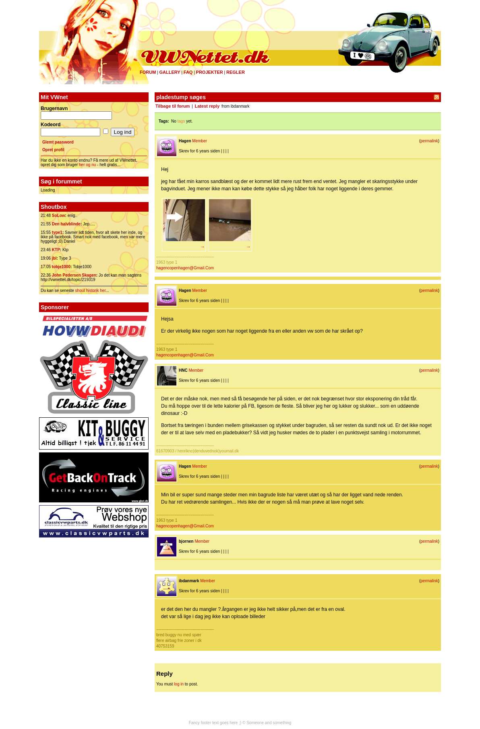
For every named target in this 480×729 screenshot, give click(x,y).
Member (199, 141)
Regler (235, 72)
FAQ (188, 72)
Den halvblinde (66, 224)
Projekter (209, 72)
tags (181, 121)
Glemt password (58, 142)
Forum (148, 72)
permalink (429, 141)
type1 (57, 232)
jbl (54, 258)
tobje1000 (61, 267)
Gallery (169, 72)
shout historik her (90, 290)
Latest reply (207, 106)
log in (179, 684)
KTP (56, 250)
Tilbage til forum (172, 106)
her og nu (87, 164)
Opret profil (53, 150)
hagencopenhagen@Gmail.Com (185, 268)
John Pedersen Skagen (74, 275)
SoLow (58, 215)
